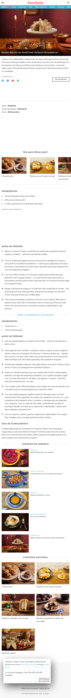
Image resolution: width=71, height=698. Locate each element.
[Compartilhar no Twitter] (2, 80)
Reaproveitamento (41, 7)
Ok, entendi (44, 680)
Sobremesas (22, 7)
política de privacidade (28, 664)
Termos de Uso (44, 688)
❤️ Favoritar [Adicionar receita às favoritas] (61, 79)
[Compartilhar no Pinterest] (12, 80)
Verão (30, 7)
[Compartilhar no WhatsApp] (17, 80)
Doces (14, 7)
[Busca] (68, 2)
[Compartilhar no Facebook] (7, 80)
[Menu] (2, 2)
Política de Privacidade (29, 688)
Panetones (61, 7)
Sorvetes (52, 7)
